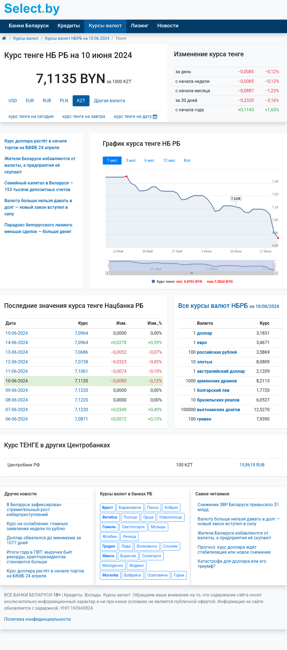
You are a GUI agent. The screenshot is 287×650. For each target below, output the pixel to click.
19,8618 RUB (252, 464)
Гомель (109, 527)
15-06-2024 (17, 333)
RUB (47, 100)
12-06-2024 (17, 361)
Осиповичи (158, 575)
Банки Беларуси (29, 25)
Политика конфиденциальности (37, 619)
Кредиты (68, 25)
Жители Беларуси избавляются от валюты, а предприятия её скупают (40, 165)
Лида (126, 546)
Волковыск (147, 546)
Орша (148, 517)
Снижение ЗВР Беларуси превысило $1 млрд (238, 507)
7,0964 (81, 333)
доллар (204, 333)
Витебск (109, 517)
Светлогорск (133, 527)
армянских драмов (217, 381)
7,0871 (81, 419)
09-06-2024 (17, 390)
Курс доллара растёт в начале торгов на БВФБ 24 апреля (45, 573)
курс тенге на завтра (83, 116)
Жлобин (109, 536)
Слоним (170, 546)
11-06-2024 (17, 371)
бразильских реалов (218, 400)
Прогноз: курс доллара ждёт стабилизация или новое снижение (234, 550)
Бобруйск (132, 575)
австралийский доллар (221, 371)
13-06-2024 (17, 352)
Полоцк (130, 517)
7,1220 (81, 390)
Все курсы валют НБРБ (228, 306)
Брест (107, 507)
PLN (64, 100)
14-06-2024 (17, 342)
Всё (187, 160)
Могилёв (110, 575)
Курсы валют (105, 25)
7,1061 (81, 371)
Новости (167, 25)
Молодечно (112, 565)
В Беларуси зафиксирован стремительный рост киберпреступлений (34, 509)
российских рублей (217, 352)
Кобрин (171, 507)
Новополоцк (170, 517)
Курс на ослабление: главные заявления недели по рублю (37, 526)
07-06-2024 (17, 409)
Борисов (128, 556)
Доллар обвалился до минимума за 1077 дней (44, 540)
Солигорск (151, 556)
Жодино (136, 565)
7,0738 (81, 361)
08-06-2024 (17, 400)
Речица (129, 536)
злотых (204, 361)
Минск (108, 556)
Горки (179, 575)
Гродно (108, 546)
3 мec (131, 160)
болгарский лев (213, 390)
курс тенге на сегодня (31, 116)
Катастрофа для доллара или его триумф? (232, 564)
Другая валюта (109, 100)
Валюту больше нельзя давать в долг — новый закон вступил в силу (38, 207)
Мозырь (158, 527)
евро (202, 342)
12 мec (169, 160)
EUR (30, 100)
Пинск (153, 507)
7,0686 (81, 352)
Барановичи (130, 507)
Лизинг (139, 25)
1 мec (112, 160)
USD (13, 100)
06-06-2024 (17, 419)
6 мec (149, 160)
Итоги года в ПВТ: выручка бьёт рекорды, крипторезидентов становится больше (40, 556)
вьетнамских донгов (218, 409)
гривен (204, 419)
